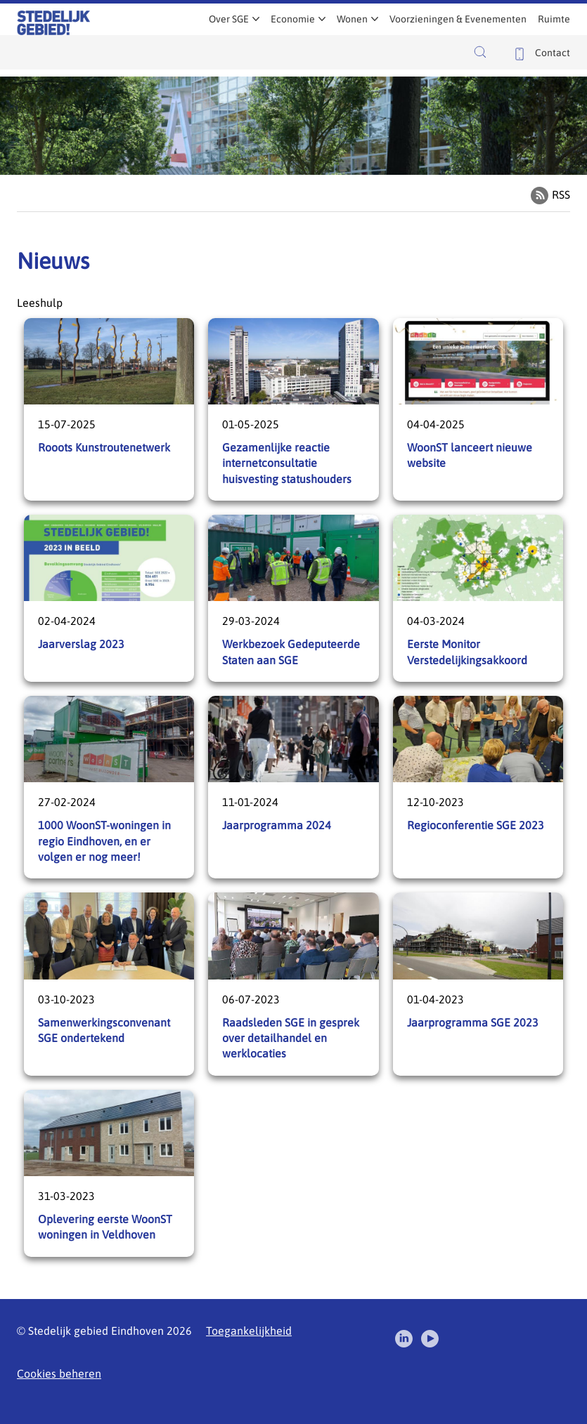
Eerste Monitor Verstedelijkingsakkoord (478, 598)
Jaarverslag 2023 (109, 598)
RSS (561, 194)
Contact (552, 52)
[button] (484, 52)
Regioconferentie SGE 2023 (478, 787)
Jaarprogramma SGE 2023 (478, 983)
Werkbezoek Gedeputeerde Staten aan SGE (293, 598)
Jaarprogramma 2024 (293, 787)
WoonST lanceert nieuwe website (478, 409)
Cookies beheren (59, 1373)
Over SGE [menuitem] (229, 19)
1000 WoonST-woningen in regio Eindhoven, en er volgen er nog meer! (109, 787)
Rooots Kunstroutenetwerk (109, 409)
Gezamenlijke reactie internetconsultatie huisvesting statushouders (293, 409)
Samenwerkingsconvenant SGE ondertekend (109, 983)
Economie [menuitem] (293, 19)
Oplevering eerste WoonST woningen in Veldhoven (109, 1173)
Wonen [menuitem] (352, 19)
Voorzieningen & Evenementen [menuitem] (458, 19)
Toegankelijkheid (249, 1330)
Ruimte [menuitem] (554, 19)
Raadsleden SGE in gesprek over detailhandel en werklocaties (293, 983)
